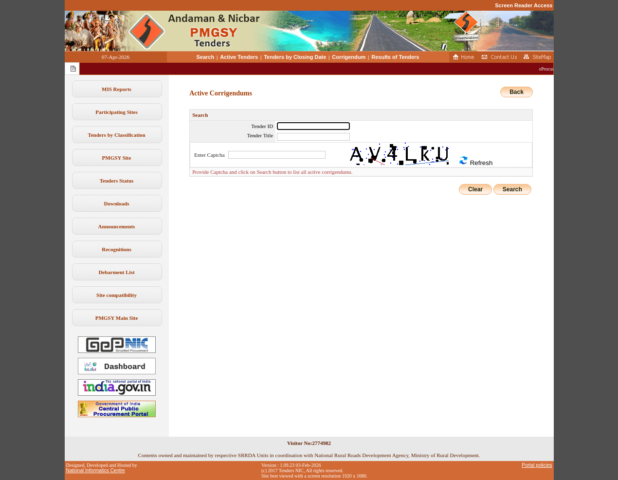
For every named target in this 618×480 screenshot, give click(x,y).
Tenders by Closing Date (295, 57)
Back (516, 92)
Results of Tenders (395, 57)
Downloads (116, 203)
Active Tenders (239, 57)
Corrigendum (348, 57)
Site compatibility (116, 295)
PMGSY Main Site (116, 318)
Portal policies (537, 465)
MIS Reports (116, 89)
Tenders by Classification (116, 135)
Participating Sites (116, 112)
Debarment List (116, 272)
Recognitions (116, 249)
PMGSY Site (116, 158)
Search (206, 57)
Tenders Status (117, 181)
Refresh (475, 160)
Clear (475, 189)
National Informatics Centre (95, 470)
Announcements (116, 226)
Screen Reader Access (523, 5)
